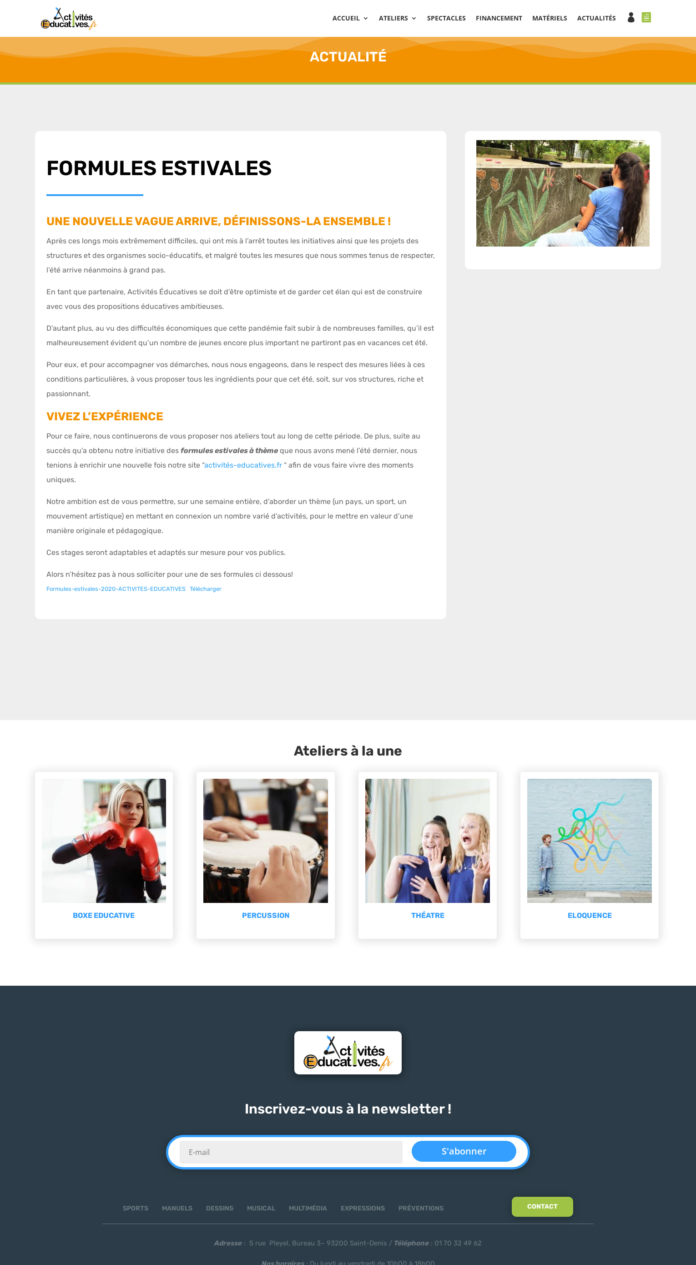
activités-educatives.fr (243, 468)
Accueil (346, 18)
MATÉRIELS (549, 18)
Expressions (363, 1211)
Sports (135, 1211)
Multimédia (308, 1211)
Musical (261, 1211)
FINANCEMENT (499, 18)
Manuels (177, 1211)
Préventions (421, 1211)
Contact (542, 1209)
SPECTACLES (446, 18)
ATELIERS (393, 18)
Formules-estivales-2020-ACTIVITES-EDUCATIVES (116, 591)
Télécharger (206, 591)
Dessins (219, 1211)
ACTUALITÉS (596, 18)
